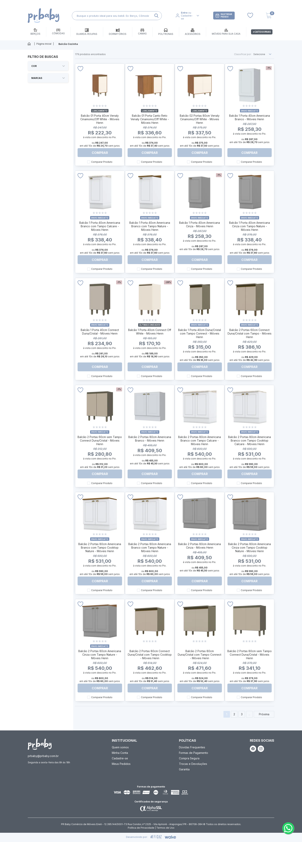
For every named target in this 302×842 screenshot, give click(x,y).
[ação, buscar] (156, 15)
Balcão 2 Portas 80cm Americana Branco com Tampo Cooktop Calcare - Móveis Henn (249, 440)
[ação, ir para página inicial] (40, 744)
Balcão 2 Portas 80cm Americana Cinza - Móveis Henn (199, 545)
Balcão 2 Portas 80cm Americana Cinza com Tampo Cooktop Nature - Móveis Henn (249, 547)
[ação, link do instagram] (261, 749)
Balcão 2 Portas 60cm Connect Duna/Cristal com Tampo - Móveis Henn (249, 333)
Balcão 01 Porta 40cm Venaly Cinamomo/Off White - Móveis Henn (99, 119)
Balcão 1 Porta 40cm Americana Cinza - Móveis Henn (199, 224)
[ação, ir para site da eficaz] (156, 837)
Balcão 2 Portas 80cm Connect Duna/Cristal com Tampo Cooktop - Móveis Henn (150, 654)
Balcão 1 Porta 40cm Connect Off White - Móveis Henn (149, 331)
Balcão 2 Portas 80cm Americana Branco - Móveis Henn (149, 438)
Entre (184, 12)
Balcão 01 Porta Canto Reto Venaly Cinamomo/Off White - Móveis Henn (150, 119)
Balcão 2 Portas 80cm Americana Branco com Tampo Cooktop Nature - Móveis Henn (99, 547)
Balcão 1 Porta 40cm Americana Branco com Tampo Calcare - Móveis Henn (99, 226)
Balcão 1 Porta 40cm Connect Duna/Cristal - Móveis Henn (100, 331)
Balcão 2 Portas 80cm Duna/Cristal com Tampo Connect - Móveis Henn (199, 654)
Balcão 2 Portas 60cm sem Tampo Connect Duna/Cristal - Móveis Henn (100, 440)
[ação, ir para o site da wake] (170, 837)
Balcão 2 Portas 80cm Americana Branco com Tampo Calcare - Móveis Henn (199, 440)
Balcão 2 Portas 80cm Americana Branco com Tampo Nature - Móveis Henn (149, 547)
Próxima (264, 714)
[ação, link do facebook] (253, 749)
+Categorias (262, 31)
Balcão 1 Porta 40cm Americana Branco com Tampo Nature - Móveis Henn (149, 226)
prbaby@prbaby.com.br (43, 756)
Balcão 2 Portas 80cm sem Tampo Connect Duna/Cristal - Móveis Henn (249, 654)
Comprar (100, 153)
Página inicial (43, 43)
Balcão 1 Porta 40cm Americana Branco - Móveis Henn (249, 117)
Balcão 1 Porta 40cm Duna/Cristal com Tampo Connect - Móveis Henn (199, 333)
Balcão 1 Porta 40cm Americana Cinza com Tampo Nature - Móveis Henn (249, 226)
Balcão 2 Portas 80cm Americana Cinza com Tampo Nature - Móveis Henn (99, 654)
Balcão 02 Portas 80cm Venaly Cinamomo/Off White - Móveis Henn (200, 119)
